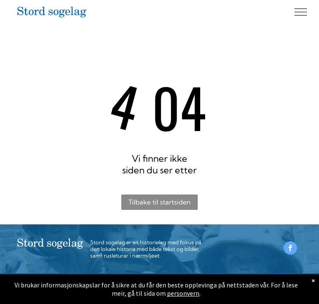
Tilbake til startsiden (159, 202)
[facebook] (290, 249)
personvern (183, 293)
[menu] (301, 12)
